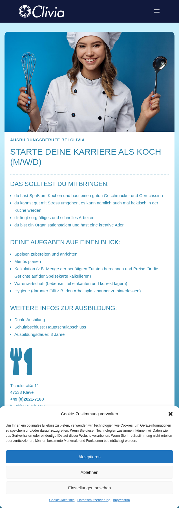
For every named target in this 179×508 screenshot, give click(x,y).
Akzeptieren (89, 456)
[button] (170, 414)
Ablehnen (89, 472)
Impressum (121, 500)
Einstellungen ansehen (89, 487)
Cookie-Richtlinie (61, 500)
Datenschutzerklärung (93, 500)
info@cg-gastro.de (27, 405)
